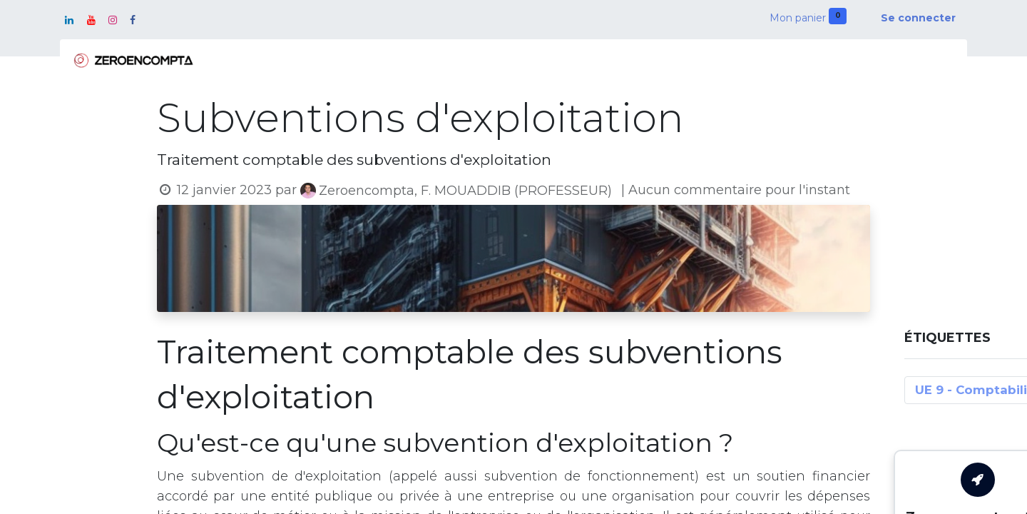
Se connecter (918, 17)
